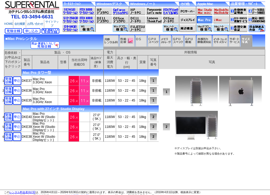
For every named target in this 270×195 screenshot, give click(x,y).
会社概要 (19, 23)
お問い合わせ (35, 23)
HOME (8, 23)
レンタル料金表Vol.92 (22, 192)
